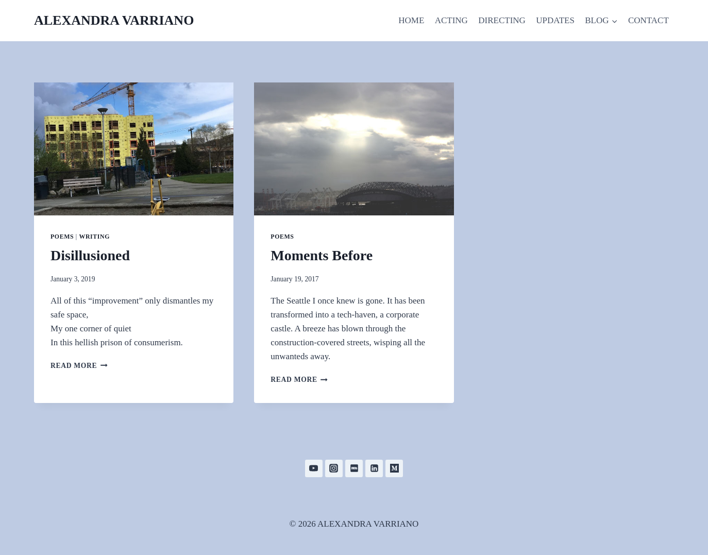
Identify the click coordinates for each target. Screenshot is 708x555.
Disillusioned (90, 255)
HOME (411, 20)
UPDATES (555, 20)
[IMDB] (354, 468)
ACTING (451, 20)
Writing (94, 236)
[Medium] (394, 468)
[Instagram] (334, 468)
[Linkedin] (374, 468)
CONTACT (648, 20)
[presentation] (133, 148)
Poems (62, 236)
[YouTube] (314, 468)
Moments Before (322, 255)
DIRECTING (502, 20)
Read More (79, 365)
